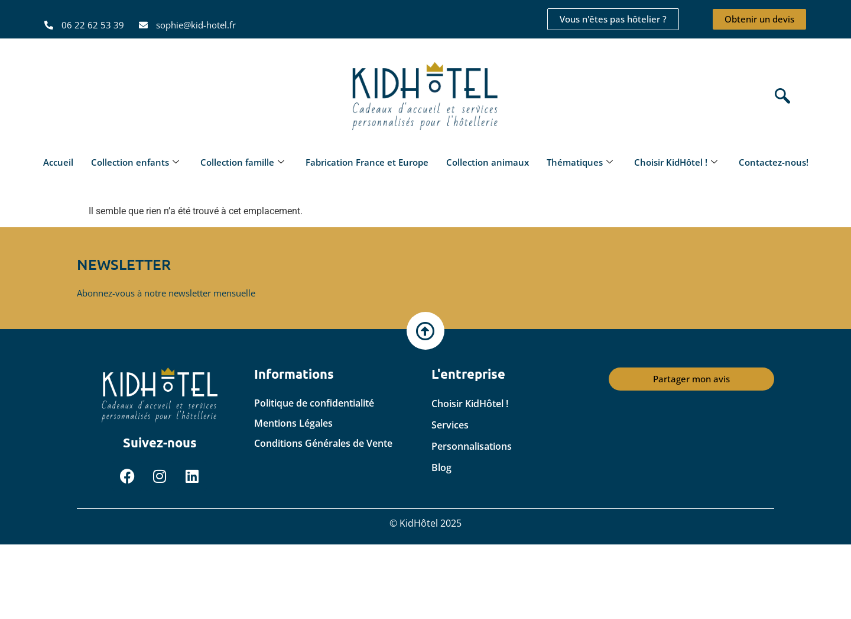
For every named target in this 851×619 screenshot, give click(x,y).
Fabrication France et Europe (367, 162)
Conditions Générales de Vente (323, 443)
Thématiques (580, 162)
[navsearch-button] (779, 97)
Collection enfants (135, 162)
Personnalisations (471, 446)
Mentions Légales (293, 423)
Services (450, 424)
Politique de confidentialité (314, 403)
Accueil (58, 162)
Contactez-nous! (773, 162)
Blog (441, 467)
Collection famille (242, 162)
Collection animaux (487, 162)
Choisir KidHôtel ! (675, 162)
